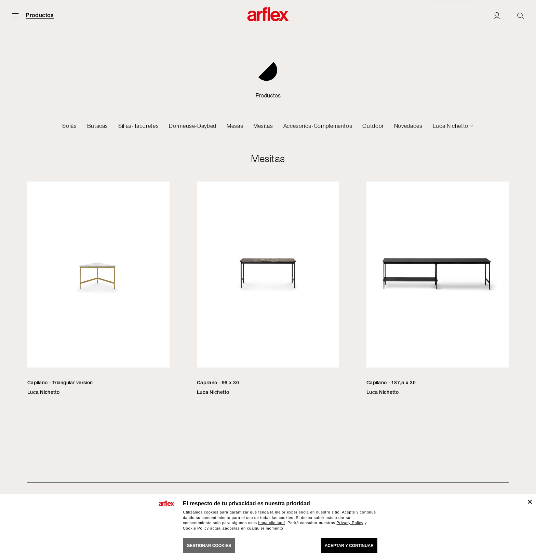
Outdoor (373, 126)
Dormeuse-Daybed (192, 126)
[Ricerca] (520, 15)
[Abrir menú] (15, 15)
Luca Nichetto (450, 126)
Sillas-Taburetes (138, 126)
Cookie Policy (196, 528)
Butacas (97, 126)
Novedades (408, 126)
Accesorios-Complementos (317, 126)
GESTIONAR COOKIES (209, 545)
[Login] (496, 15)
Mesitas (263, 126)
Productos (40, 15)
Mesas (235, 126)
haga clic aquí (271, 523)
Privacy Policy (349, 523)
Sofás (69, 126)
